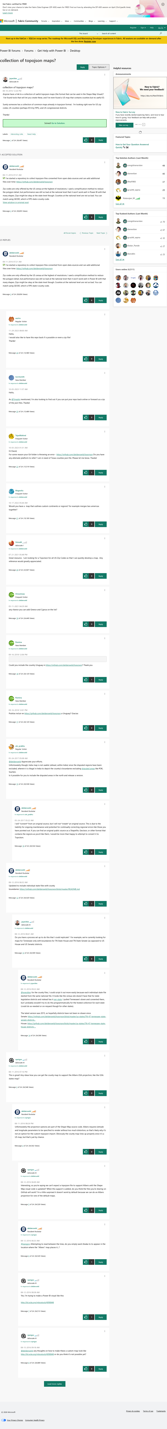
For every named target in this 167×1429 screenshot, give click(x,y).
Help (152, 27)
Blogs (91, 21)
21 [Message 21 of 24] (17, 518)
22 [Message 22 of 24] (17, 466)
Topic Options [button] (98, 67)
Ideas (67, 21)
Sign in (143, 27)
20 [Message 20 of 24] (17, 570)
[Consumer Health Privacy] (34, 1420)
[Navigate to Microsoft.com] (7, 20)
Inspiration (56, 21)
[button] (82, 67)
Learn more (8, 13)
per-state (58, 999)
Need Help (31, 134)
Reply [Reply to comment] (101, 217)
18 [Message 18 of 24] (17, 674)
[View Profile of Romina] (18, 642)
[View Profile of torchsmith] (19, 376)
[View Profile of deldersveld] (14, 166)
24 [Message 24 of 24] (17, 353)
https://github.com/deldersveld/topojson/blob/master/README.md (50, 889)
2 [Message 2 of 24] (10, 211)
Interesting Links (17, 134)
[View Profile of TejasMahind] (20, 435)
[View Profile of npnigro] (18, 1059)
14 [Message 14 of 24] (29, 1035)
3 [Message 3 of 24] (16, 1087)
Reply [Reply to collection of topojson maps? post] (101, 140)
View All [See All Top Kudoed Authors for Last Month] (120, 259)
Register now (90, 41)
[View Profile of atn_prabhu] (20, 746)
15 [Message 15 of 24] (17, 784)
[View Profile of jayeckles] (13, 78)
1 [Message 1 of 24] (10, 140)
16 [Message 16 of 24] (23, 846)
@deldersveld (15, 761)
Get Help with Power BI (51, 50)
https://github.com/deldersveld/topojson (34, 181)
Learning (101, 21)
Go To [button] (160, 27)
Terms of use (148, 1411)
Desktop (75, 50)
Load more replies (55, 1384)
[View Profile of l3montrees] (20, 593)
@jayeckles (26, 992)
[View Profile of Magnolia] (19, 490)
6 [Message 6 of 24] (28, 1256)
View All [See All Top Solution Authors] (120, 203)
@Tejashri (16, 399)
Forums (44, 21)
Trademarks (161, 1411)
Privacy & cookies (133, 1411)
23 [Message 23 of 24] (17, 411)
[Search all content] (132, 33)
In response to (18, 325)
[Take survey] (124, 125)
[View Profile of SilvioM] (18, 542)
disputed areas (88, 768)
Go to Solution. (58, 123)
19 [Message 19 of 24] (17, 618)
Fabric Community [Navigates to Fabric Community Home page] (28, 20)
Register (133, 27)
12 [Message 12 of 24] (17, 898)
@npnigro (25, 1244)
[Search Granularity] (89, 33)
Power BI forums (10, 50)
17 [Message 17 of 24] (17, 722)
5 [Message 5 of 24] (28, 1204)
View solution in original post (16, 202)
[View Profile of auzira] (17, 318)
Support (112, 21)
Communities (79, 21)
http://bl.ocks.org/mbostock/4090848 (37, 1302)
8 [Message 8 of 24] (28, 1363)
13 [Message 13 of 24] (23, 953)
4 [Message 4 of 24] (22, 1146)
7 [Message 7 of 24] (28, 1311)
